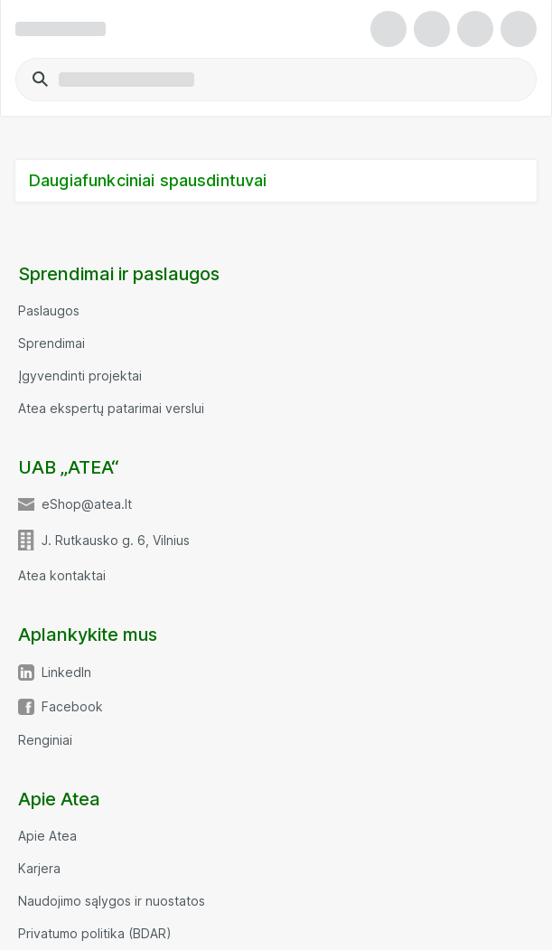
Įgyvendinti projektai (80, 376)
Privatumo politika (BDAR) (95, 933)
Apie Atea (47, 836)
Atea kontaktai (62, 576)
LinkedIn (66, 672)
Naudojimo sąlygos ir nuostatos (111, 901)
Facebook (72, 707)
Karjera (39, 868)
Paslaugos (49, 311)
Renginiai (45, 740)
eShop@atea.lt (87, 504)
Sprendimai (51, 343)
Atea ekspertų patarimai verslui (111, 408)
